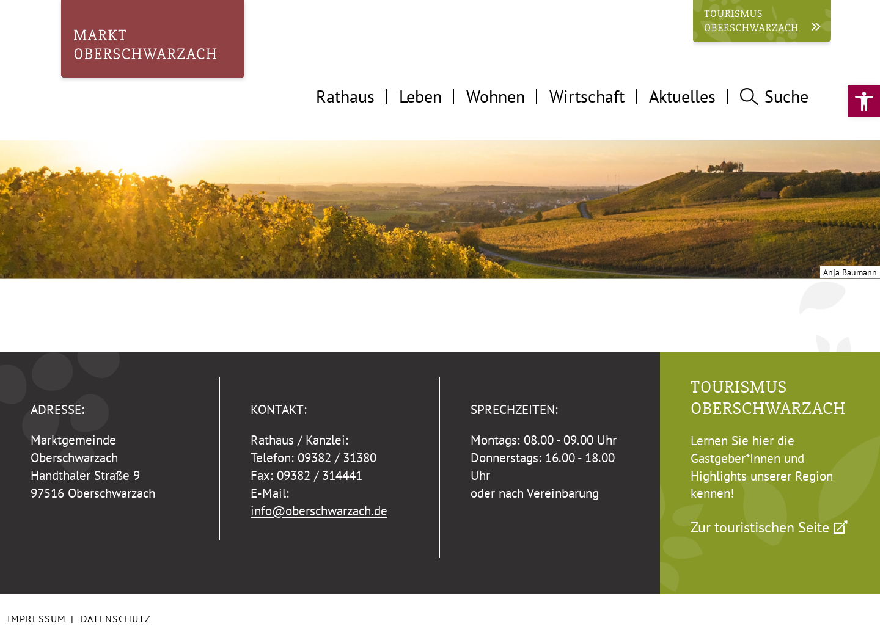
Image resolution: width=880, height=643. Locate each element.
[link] (864, 101)
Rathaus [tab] (345, 96)
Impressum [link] (36, 618)
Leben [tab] (420, 96)
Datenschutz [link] (116, 618)
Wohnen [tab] (495, 96)
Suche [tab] (774, 96)
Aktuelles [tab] (682, 96)
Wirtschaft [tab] (587, 96)
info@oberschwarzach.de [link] (319, 511)
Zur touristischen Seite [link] (760, 527)
